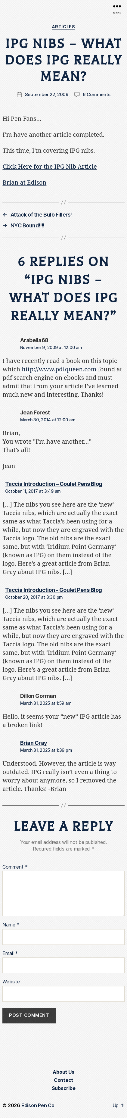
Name (10, 925)
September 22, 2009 (46, 94)
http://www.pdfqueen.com (59, 369)
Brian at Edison (24, 182)
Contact (63, 1080)
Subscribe (64, 1088)
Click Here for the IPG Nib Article (49, 166)
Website (11, 982)
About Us (63, 1072)
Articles (63, 26)
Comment (14, 867)
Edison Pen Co (37, 1105)
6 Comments (96, 94)
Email (9, 953)
